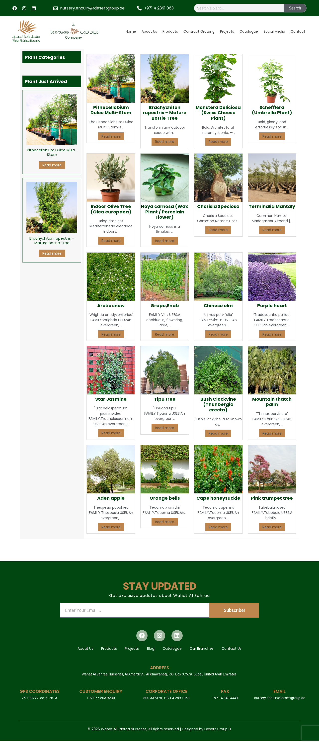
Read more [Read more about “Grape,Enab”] (164, 334)
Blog (151, 650)
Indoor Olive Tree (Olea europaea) (110, 209)
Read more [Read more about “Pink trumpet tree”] (272, 527)
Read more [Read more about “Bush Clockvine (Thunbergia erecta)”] (218, 433)
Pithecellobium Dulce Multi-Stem (110, 110)
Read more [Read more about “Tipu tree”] (164, 427)
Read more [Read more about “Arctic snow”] (111, 334)
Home (131, 31)
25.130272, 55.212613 (39, 701)
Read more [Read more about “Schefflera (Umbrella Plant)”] (272, 136)
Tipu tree (164, 399)
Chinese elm (218, 305)
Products (170, 31)
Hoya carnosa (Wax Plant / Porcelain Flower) (164, 211)
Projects (227, 31)
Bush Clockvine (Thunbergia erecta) (218, 404)
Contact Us (240, 650)
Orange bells (165, 498)
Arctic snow (111, 305)
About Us (149, 31)
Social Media (274, 31)
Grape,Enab (165, 305)
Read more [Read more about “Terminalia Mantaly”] (272, 229)
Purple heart (272, 305)
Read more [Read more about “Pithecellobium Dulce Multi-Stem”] (52, 165)
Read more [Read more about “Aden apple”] (111, 527)
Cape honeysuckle (218, 498)
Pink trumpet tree (272, 498)
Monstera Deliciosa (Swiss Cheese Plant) (218, 112)
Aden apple (111, 498)
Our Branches (207, 650)
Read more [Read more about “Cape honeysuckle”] (218, 527)
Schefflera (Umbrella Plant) (272, 110)
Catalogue (248, 31)
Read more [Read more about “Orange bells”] (164, 521)
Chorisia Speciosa (218, 206)
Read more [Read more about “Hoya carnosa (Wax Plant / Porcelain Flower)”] (164, 240)
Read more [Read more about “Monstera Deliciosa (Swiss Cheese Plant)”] (218, 141)
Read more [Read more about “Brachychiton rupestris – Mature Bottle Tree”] (52, 253)
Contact (298, 31)
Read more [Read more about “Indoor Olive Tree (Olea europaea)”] (111, 240)
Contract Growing (199, 31)
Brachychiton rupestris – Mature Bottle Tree (164, 112)
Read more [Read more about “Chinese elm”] (218, 334)
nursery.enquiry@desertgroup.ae (279, 701)
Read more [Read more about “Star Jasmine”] (111, 433)
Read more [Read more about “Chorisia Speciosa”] (218, 229)
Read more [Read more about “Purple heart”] (272, 334)
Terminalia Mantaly (272, 206)
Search (295, 8)
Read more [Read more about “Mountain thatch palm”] (272, 433)
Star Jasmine (111, 399)
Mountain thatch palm (272, 402)
